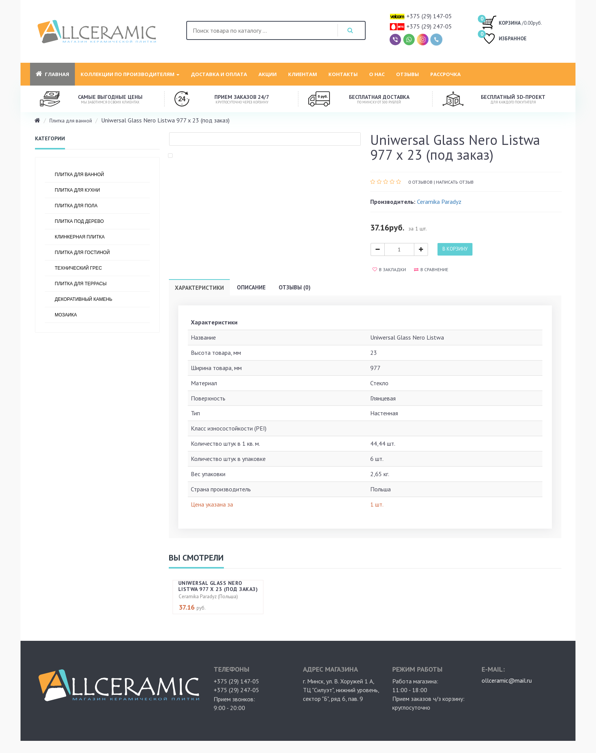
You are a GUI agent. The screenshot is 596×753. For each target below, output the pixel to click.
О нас (377, 74)
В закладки (389, 269)
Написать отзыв (455, 182)
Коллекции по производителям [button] (130, 74)
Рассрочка (445, 74)
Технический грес (78, 268)
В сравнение (431, 269)
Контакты (343, 74)
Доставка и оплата (219, 74)
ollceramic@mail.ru (507, 680)
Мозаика (66, 315)
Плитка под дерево (79, 221)
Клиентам (302, 74)
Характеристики (199, 287)
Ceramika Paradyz (439, 201)
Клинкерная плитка (80, 237)
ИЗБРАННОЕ (504, 39)
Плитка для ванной (70, 121)
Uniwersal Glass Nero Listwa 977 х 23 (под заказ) (218, 586)
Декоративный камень (83, 299)
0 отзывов (420, 182)
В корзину (455, 249)
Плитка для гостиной (82, 252)
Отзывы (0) (295, 287)
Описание (251, 287)
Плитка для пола (76, 205)
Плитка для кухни (77, 190)
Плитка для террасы (80, 283)
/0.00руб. (512, 22)
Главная (52, 74)
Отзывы (407, 74)
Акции (267, 74)
